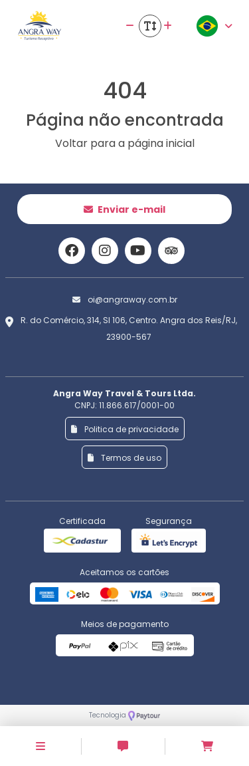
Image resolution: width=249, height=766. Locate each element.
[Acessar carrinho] (207, 746)
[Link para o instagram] (105, 250)
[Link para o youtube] (138, 250)
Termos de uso (124, 457)
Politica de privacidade (125, 429)
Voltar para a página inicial (125, 143)
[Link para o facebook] (71, 250)
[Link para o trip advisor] (171, 250)
